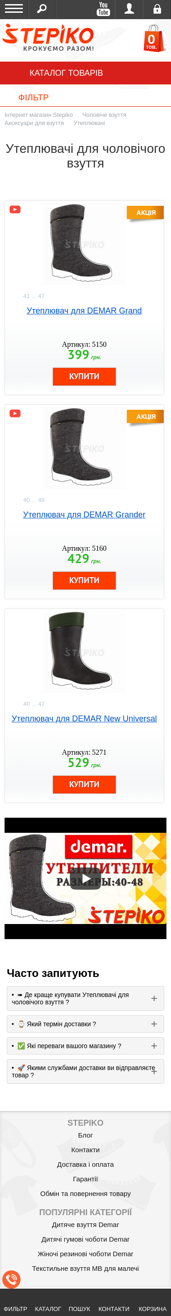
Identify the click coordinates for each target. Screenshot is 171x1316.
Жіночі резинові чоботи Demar (86, 1254)
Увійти (129, 9)
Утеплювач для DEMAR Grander (84, 514)
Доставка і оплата (85, 1164)
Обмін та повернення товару (85, 1193)
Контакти (85, 1150)
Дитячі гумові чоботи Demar (85, 1239)
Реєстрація (157, 9)
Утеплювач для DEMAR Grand (84, 310)
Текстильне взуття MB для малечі (85, 1268)
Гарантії (85, 1179)
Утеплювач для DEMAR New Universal (84, 718)
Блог (85, 1135)
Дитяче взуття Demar (85, 1224)
